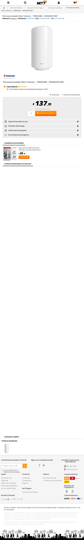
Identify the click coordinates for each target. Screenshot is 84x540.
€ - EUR (4, 499)
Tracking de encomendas (52, 480)
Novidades (26, 478)
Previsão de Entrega (14, 126)
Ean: (37, 18)
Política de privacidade (24, 507)
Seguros (25, 483)
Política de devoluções (9, 486)
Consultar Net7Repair (30, 492)
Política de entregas (8, 483)
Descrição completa (11, 437)
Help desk (4, 480)
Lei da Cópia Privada (8, 488)
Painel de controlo (49, 478)
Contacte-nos (6, 478)
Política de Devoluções (15, 131)
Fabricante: (6, 18)
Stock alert (55, 94)
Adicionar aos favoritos (72, 94)
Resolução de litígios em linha (67, 507)
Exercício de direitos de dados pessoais (44, 507)
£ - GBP (13, 499)
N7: (52, 18)
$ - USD (20, 499)
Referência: (22, 18)
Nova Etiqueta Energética (16, 135)
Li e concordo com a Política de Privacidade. (12, 471)
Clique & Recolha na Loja (16, 122)
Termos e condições (10, 507)
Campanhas (26, 480)
